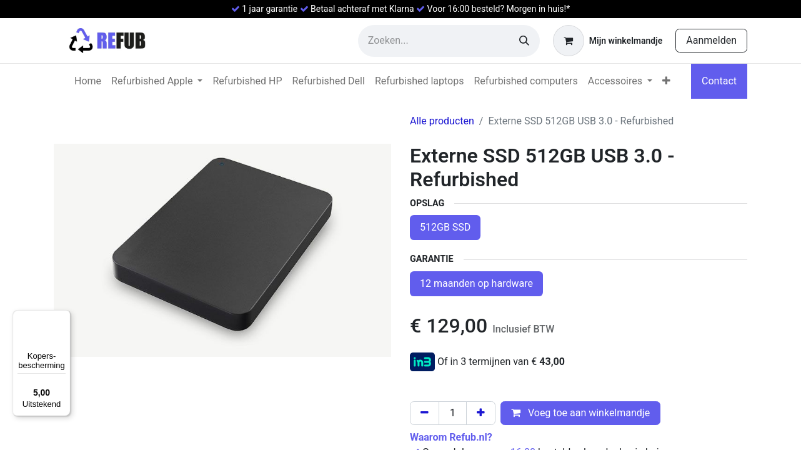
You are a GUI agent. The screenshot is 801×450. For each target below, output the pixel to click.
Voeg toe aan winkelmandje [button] (580, 413)
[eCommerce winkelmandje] (607, 41)
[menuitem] (87, 81)
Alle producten (442, 121)
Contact (719, 81)
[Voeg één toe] (480, 413)
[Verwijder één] (424, 413)
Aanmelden (711, 40)
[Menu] (63, 317)
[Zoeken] (524, 41)
